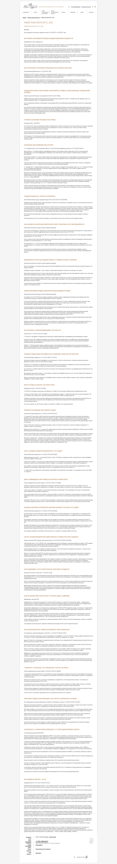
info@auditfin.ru (39, 845)
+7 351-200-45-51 (75, 7)
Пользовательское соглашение (43, 849)
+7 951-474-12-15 (86, 7)
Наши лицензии (52, 837)
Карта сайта (38, 853)
